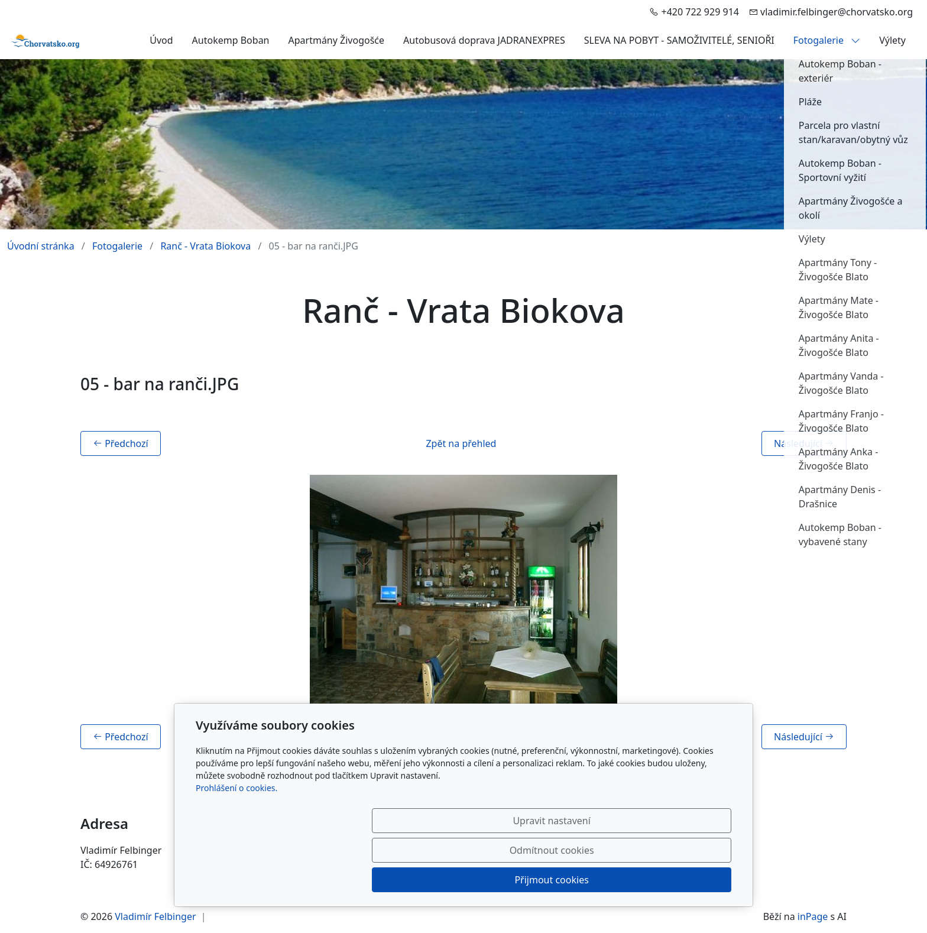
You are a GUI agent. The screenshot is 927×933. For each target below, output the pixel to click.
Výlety (892, 40)
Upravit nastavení (438, 879)
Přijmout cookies (674, 879)
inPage (813, 916)
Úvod (161, 40)
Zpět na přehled (461, 443)
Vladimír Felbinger (155, 916)
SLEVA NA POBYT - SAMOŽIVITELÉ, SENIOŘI (679, 40)
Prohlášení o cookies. (236, 847)
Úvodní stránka (40, 245)
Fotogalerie (826, 40)
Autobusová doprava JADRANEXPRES (484, 40)
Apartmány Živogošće (337, 40)
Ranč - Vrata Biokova (205, 245)
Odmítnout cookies (556, 879)
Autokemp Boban (231, 40)
